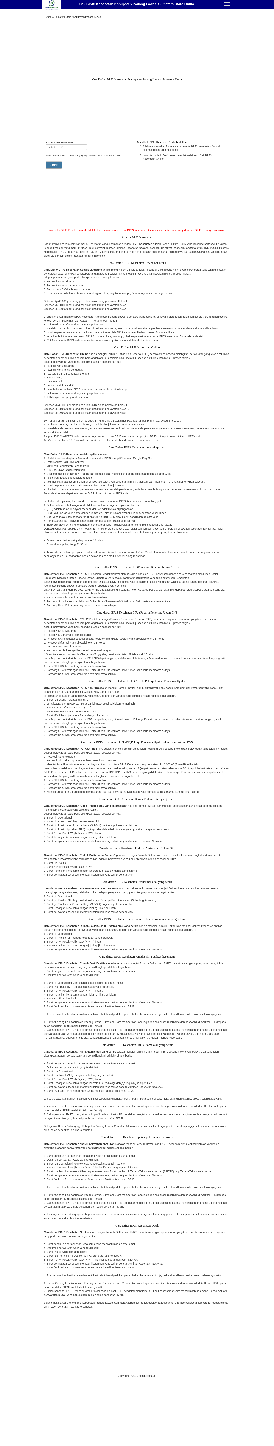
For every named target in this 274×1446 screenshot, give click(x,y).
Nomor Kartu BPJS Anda (60, 142)
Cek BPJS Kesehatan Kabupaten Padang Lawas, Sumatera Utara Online (137, 4)
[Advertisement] (137, 49)
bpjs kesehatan (147, 1375)
